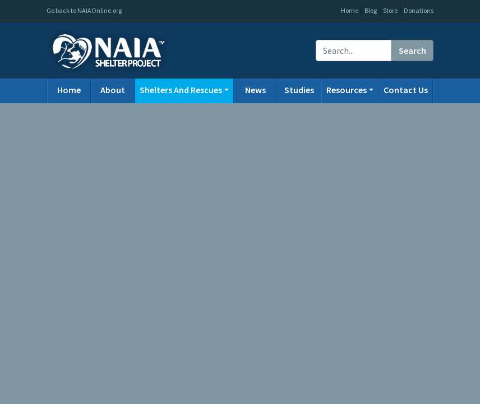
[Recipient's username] (354, 50)
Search (412, 50)
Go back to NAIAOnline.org (84, 10)
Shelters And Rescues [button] (181, 89)
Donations (418, 10)
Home (349, 10)
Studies (299, 89)
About (112, 89)
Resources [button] (346, 89)
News (255, 89)
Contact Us (406, 89)
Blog (370, 10)
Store (390, 10)
